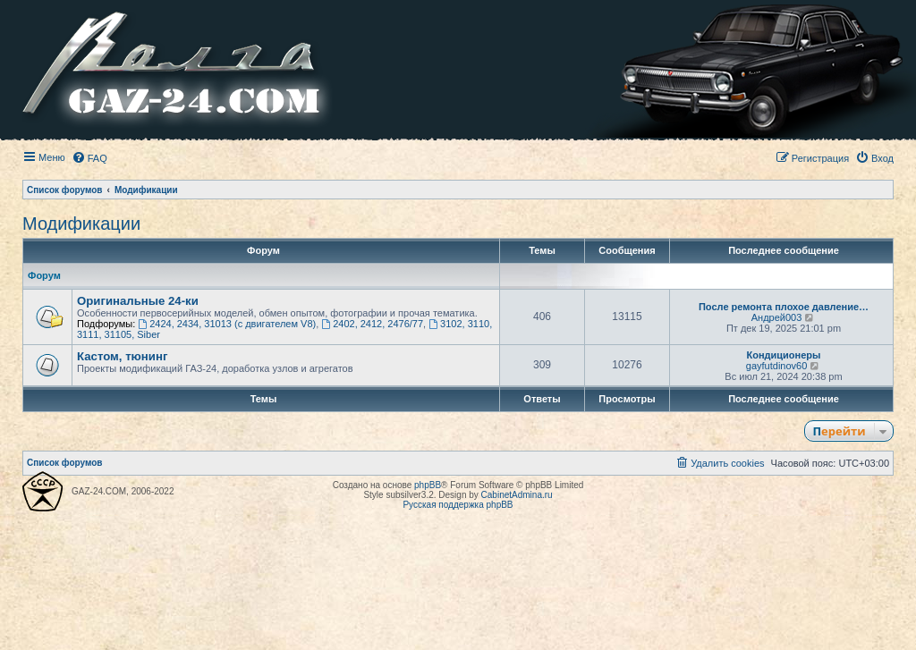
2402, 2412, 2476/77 (372, 323)
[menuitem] (89, 158)
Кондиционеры (784, 355)
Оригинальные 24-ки (138, 301)
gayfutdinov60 (777, 365)
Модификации (81, 223)
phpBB (427, 485)
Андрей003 (776, 317)
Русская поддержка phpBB (458, 505)
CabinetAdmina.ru (517, 495)
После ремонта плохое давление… (784, 306)
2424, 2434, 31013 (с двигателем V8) (227, 323)
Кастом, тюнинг (122, 356)
